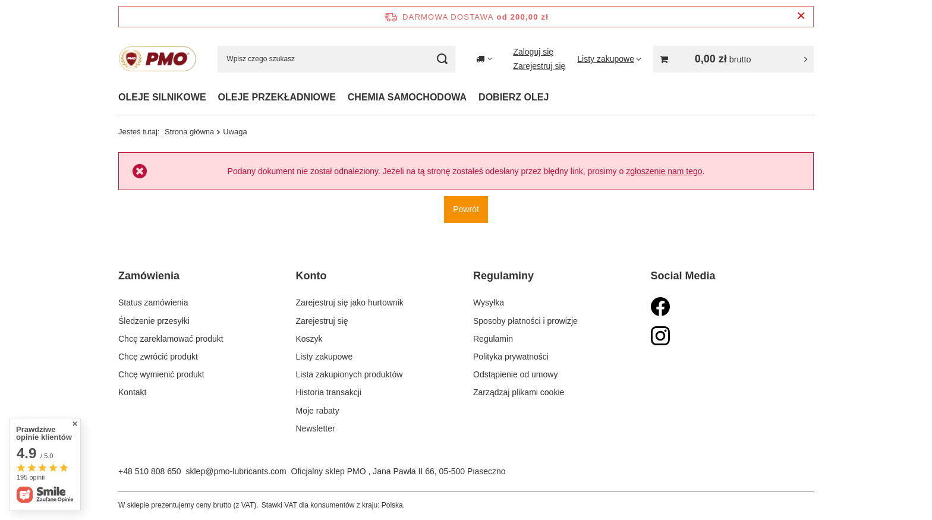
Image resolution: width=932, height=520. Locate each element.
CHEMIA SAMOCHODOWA (407, 97)
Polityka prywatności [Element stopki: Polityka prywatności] (511, 356)
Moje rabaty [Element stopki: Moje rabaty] (317, 410)
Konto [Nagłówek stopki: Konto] (311, 276)
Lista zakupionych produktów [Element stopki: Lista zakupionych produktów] (349, 374)
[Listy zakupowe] (609, 59)
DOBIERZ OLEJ (513, 97)
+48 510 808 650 (149, 471)
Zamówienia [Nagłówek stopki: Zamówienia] (149, 276)
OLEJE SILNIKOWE (162, 97)
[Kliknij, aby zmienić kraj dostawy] (484, 59)
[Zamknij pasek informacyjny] (801, 16)
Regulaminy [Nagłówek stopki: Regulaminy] (503, 276)
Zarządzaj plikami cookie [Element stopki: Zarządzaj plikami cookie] (518, 392)
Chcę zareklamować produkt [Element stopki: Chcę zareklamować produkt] (170, 338)
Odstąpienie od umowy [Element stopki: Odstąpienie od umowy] (515, 374)
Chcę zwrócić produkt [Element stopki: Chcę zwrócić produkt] (158, 356)
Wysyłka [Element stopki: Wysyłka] (488, 302)
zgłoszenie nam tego (664, 171)
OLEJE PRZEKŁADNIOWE (277, 97)
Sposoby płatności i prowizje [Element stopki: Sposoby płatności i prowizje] (525, 321)
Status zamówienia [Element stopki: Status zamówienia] (153, 302)
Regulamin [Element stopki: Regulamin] (493, 338)
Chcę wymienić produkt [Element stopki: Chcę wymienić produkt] (161, 374)
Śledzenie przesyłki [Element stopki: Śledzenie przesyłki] (154, 321)
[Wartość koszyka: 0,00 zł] (733, 59)
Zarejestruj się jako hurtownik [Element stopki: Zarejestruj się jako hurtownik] (350, 302)
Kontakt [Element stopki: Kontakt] (132, 392)
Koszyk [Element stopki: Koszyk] (309, 338)
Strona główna (189, 131)
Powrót (466, 209)
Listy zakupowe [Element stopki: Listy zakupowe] (324, 356)
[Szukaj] (442, 59)
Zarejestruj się (539, 66)
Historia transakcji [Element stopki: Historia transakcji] (328, 392)
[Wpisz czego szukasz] (336, 59)
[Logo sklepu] (157, 59)
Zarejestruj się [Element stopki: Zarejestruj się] (322, 321)
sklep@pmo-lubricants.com (236, 471)
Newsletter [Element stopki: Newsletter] (315, 428)
